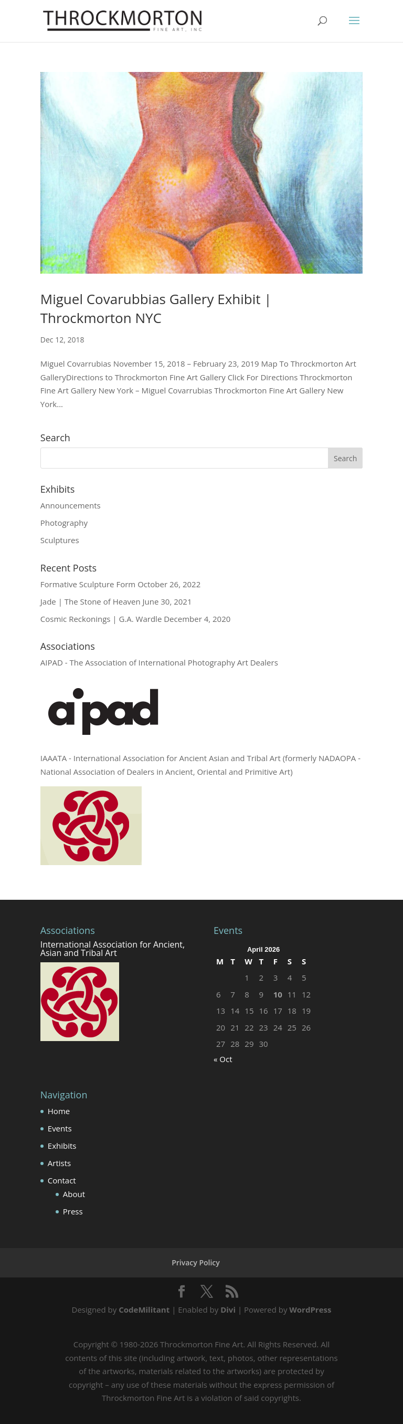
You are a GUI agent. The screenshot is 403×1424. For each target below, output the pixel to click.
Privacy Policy (196, 1262)
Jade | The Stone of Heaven (90, 601)
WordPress (310, 1309)
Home (59, 1111)
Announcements (70, 505)
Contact (62, 1180)
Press (73, 1211)
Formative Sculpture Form (87, 584)
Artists (59, 1163)
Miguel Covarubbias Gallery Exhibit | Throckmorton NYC (156, 308)
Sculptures (59, 540)
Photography (64, 522)
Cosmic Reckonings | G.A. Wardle (101, 619)
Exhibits (62, 1145)
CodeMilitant (144, 1309)
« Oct (223, 1059)
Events (60, 1128)
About (74, 1194)
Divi (228, 1309)
